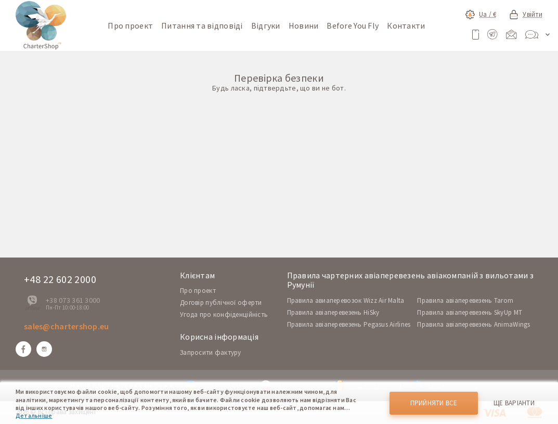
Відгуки (265, 25)
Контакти (406, 25)
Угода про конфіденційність (224, 314)
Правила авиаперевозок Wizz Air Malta (346, 300)
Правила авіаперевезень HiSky (333, 312)
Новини (304, 25)
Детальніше (34, 415)
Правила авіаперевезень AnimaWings (473, 324)
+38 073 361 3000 (73, 300)
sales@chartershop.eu (66, 326)
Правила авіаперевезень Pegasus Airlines (349, 324)
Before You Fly (353, 25)
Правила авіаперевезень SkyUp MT (469, 312)
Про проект (130, 25)
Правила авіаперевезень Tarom (465, 300)
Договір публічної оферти (221, 302)
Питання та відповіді (202, 25)
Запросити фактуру (210, 352)
